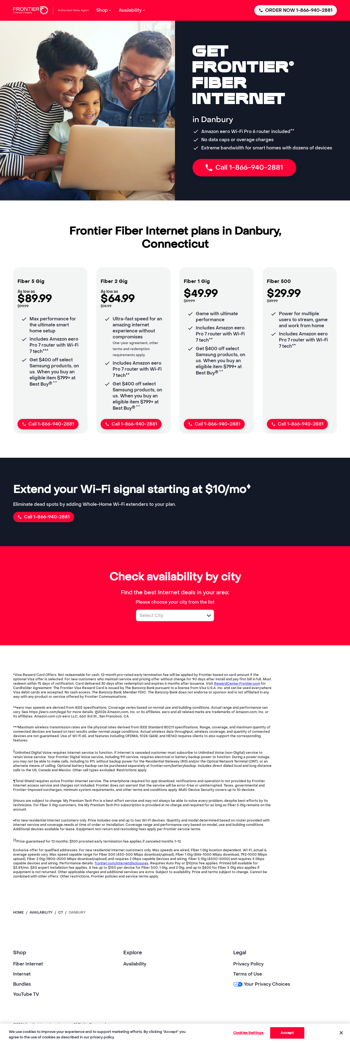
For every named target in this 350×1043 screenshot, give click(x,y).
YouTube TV (26, 994)
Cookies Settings (248, 1032)
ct (60, 912)
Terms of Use (247, 974)
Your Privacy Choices (261, 984)
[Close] (341, 1033)
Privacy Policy (248, 964)
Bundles (22, 984)
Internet (22, 974)
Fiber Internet (28, 964)
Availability (134, 964)
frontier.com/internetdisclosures (121, 863)
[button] (209, 615)
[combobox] (169, 615)
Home (18, 912)
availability (41, 912)
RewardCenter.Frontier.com (237, 683)
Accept (287, 1032)
